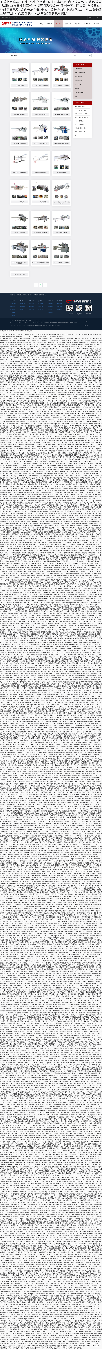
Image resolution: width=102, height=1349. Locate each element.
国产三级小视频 (62, 890)
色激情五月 (80, 1227)
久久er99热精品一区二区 (12, 967)
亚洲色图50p (80, 725)
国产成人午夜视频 (29, 854)
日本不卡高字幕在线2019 (84, 582)
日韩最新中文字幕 (25, 705)
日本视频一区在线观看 (13, 767)
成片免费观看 (57, 973)
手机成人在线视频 (46, 775)
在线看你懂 (29, 542)
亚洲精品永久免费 (27, 967)
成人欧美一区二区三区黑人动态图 (25, 457)
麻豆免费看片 (47, 586)
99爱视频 (77, 430)
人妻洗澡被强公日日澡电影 (89, 653)
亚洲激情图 (61, 1335)
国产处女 (15, 640)
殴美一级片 (10, 788)
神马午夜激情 (57, 1200)
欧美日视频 (14, 411)
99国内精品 (23, 397)
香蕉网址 (12, 944)
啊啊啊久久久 (45, 1177)
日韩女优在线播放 (79, 896)
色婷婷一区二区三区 (39, 1071)
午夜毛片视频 (72, 1079)
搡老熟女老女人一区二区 (35, 363)
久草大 (63, 415)
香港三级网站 (80, 613)
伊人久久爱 (9, 675)
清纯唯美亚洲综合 (96, 852)
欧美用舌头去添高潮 (54, 419)
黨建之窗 (31, 303)
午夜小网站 (48, 596)
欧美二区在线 (41, 852)
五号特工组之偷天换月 (25, 1260)
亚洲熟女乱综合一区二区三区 (21, 340)
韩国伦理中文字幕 (42, 345)
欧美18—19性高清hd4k (71, 1231)
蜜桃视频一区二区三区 (49, 442)
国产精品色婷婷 (40, 1021)
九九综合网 (40, 544)
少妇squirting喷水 (92, 711)
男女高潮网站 (84, 1056)
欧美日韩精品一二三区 (55, 929)
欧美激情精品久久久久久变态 (41, 571)
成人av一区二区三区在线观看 (9, 682)
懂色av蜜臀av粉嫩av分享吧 (82, 361)
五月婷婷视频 (16, 592)
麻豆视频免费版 (37, 1229)
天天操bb (69, 415)
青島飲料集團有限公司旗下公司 (9, 18)
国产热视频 (35, 615)
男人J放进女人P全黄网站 (44, 417)
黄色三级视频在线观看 (58, 546)
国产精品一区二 (65, 892)
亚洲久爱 (89, 1098)
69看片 (45, 727)
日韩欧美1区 (25, 471)
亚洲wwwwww (51, 384)
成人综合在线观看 (79, 744)
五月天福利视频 (57, 524)
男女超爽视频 (45, 673)
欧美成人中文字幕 (91, 1061)
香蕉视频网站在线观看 (71, 644)
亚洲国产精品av (21, 609)
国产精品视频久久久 (79, 1260)
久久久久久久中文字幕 (95, 794)
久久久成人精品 (83, 1341)
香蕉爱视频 (60, 1002)
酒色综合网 (25, 834)
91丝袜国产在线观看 (26, 419)
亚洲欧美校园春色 (69, 482)
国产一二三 (21, 825)
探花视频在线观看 (92, 401)
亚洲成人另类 (97, 586)
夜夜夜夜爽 (82, 784)
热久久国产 (84, 990)
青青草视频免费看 (12, 417)
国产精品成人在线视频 (32, 730)
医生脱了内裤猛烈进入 (26, 694)
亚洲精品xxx (74, 1015)
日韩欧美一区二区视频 (35, 1225)
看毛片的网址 (83, 1044)
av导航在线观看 (38, 913)
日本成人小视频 (57, 417)
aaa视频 (83, 432)
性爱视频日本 (4, 361)
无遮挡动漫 (88, 688)
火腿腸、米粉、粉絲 (80, 128)
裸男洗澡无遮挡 (33, 977)
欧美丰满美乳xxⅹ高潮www (69, 382)
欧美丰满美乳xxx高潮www (36, 771)
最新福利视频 (13, 582)
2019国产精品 (4, 1104)
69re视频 (17, 1083)
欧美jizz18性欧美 (41, 1050)
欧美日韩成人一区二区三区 (18, 665)
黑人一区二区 (61, 979)
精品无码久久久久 (59, 867)
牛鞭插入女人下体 (8, 842)
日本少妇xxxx (59, 1144)
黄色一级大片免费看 (12, 900)
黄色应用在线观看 (69, 1065)
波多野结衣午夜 (73, 823)
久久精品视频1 (52, 761)
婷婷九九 (16, 1117)
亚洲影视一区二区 (96, 792)
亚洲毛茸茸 (63, 625)
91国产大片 (76, 569)
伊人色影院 (18, 790)
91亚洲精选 (15, 469)
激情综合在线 (72, 975)
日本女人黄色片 (47, 1154)
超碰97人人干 (47, 796)
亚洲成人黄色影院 (25, 1044)
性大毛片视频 (21, 1302)
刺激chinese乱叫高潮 (39, 1292)
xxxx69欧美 (58, 436)
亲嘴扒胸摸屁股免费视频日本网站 (90, 929)
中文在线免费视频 (82, 1233)
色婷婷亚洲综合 (74, 1036)
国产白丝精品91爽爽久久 (25, 1177)
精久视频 (17, 673)
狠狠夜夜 (80, 1256)
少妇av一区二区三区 (93, 1346)
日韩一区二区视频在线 (20, 755)
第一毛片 (66, 786)
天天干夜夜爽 (57, 492)
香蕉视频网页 (12, 1063)
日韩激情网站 (52, 640)
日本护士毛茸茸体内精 (26, 784)
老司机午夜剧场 (36, 488)
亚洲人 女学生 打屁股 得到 (57, 397)
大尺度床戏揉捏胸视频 (60, 682)
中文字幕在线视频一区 (90, 717)
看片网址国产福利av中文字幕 (71, 419)
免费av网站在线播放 (23, 384)
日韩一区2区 (34, 1000)
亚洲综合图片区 (57, 457)
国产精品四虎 (29, 378)
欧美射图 (40, 351)
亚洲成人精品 (62, 394)
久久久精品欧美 (51, 1237)
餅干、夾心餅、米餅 (80, 110)
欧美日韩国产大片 (93, 1050)
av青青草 (95, 1267)
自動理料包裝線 (79, 92)
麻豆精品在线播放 (46, 988)
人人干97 (80, 915)
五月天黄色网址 (42, 449)
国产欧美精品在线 (87, 430)
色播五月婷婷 (81, 842)
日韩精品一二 (91, 463)
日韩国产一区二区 (89, 551)
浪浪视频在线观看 (55, 609)
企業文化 (12, 312)
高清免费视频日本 (13, 700)
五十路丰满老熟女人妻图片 (72, 773)
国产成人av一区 (73, 372)
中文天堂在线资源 (40, 513)
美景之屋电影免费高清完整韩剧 (87, 1196)
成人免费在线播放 (18, 1081)
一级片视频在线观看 (61, 434)
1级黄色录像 (93, 740)
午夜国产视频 (66, 507)
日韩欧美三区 (96, 359)
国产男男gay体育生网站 (43, 584)
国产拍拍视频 (25, 488)
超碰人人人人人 (47, 682)
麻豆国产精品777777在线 (50, 467)
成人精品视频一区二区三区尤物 (21, 571)
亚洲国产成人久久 (47, 1098)
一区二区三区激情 (55, 996)
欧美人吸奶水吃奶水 (32, 927)
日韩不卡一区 (56, 347)
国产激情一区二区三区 (65, 859)
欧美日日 (86, 592)
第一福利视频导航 (90, 925)
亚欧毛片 (45, 503)
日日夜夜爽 (81, 1212)
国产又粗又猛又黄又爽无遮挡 (53, 576)
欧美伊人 (81, 669)
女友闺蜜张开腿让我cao (94, 611)
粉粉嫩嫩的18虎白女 (38, 521)
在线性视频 (63, 913)
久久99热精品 (22, 1248)
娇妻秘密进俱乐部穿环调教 (82, 959)
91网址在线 (30, 1042)
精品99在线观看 (17, 1267)
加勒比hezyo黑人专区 (74, 411)
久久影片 (62, 755)
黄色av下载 (88, 977)
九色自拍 (12, 374)
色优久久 (91, 1223)
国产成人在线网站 (96, 1142)
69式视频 (77, 948)
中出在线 (44, 875)
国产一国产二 (54, 900)
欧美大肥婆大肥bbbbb (47, 476)
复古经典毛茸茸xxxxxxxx (73, 413)
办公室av (16, 407)
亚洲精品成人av (78, 888)
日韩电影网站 (93, 1121)
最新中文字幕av (29, 646)
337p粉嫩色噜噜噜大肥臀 (11, 419)
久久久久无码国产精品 (22, 619)
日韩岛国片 (55, 374)
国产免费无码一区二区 (71, 1244)
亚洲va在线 (68, 1121)
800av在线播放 (6, 365)
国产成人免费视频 (76, 359)
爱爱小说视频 (11, 650)
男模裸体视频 (96, 917)
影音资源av (76, 1121)
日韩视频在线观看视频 (55, 850)
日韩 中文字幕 (20, 1319)
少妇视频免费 (37, 994)
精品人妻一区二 (96, 1031)
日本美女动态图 (11, 388)
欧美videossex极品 (80, 794)
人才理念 (59, 303)
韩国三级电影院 (94, 496)
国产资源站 (83, 623)
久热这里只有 (97, 1194)
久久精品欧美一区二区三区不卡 (61, 1152)
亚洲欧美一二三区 (30, 1115)
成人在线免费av (51, 915)
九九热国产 (33, 621)
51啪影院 (38, 357)
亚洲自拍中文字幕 (76, 378)
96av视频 (66, 436)
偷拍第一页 (62, 844)
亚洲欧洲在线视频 (17, 1294)
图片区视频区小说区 (23, 821)
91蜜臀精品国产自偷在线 (93, 975)
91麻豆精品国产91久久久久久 (25, 480)
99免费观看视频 (68, 455)
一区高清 (29, 438)
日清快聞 (40, 303)
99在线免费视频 (76, 544)
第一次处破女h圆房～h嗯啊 (72, 1063)
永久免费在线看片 (95, 1341)
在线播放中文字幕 (73, 767)
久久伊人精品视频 (11, 569)
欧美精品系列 (47, 617)
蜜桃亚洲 (70, 1304)
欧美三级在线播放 (83, 349)
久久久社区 (30, 405)
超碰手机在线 (77, 746)
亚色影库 (40, 440)
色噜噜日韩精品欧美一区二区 (53, 569)
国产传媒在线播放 (94, 1206)
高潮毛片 (16, 559)
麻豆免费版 (81, 636)
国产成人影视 (42, 929)
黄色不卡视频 (93, 956)
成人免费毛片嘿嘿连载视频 (73, 909)
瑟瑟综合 (58, 659)
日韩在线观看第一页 (13, 846)
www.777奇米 (77, 501)
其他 (76, 96)
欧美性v (52, 1187)
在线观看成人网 (32, 950)
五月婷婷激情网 (17, 807)
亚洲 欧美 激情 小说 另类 (34, 1246)
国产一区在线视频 (44, 684)
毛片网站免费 (67, 457)
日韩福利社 (55, 1077)
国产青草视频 (97, 442)
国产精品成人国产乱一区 (27, 444)
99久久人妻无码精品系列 (19, 1067)
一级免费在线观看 (81, 1133)
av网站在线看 (28, 1144)
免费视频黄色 (33, 1052)
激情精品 (98, 996)
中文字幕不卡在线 (86, 1108)
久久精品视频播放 (6, 755)
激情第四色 (38, 983)
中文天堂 (87, 476)
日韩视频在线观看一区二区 (87, 399)
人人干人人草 (97, 409)
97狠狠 (24, 484)
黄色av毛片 (23, 977)
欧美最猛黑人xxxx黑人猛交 (88, 1048)
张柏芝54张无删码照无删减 (22, 526)
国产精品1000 (46, 592)
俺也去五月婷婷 (54, 1202)
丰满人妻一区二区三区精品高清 (87, 846)
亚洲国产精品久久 (30, 1341)
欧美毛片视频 (67, 713)
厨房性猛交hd (5, 1196)
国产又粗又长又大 (76, 786)
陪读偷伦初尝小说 (22, 1264)
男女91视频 (75, 484)
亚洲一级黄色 (70, 1135)
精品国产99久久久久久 (33, 1098)
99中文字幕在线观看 (46, 367)
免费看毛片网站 (59, 573)
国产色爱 (45, 940)
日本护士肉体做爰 (93, 894)
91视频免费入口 (18, 904)
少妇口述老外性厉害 (38, 1294)
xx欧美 (50, 875)
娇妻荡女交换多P (22, 388)
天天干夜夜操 (40, 904)
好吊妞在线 (77, 415)
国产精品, (7, 1252)
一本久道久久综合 (53, 669)
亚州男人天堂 (65, 567)
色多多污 (63, 1196)
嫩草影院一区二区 (60, 619)
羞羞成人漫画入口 (28, 513)
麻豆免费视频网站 (11, 752)
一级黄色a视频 (31, 1302)
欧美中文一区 (31, 345)
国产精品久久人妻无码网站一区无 (50, 782)
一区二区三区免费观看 (32, 988)
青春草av (23, 345)
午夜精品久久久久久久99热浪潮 (76, 906)
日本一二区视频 (26, 382)
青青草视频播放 (32, 484)
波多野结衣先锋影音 (14, 342)
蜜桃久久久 (92, 1171)
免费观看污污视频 (11, 863)
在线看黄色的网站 (8, 422)
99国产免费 (7, 446)
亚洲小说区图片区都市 (89, 850)
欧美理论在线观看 (63, 590)
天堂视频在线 (21, 405)
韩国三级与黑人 (95, 563)
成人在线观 (15, 601)
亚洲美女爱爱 (55, 1011)
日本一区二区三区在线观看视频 (88, 1069)
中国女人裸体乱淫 (54, 407)
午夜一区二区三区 (57, 369)
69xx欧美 (24, 1202)
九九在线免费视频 (36, 432)
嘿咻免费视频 (78, 1348)
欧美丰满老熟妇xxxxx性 (46, 382)
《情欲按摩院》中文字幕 (32, 698)
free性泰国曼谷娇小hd (89, 646)
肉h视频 (16, 1031)
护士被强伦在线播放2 (16, 1277)
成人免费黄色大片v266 (58, 411)
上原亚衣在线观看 (89, 713)
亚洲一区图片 (53, 1341)
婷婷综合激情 (93, 1237)
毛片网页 (21, 1231)
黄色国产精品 (68, 752)
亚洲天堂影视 (97, 688)
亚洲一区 (27, 852)
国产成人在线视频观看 (59, 802)
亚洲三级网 (55, 665)
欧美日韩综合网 (13, 721)
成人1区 (89, 865)
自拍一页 (8, 717)
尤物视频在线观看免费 (57, 909)
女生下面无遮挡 (30, 584)
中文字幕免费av (52, 1071)
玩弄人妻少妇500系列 (90, 503)
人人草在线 (25, 777)
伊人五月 (3, 782)
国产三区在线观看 (56, 519)
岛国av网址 (86, 927)
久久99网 (37, 1177)
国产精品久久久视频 (45, 1125)
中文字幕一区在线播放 (95, 1248)
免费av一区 (44, 879)
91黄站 (6, 478)
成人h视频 (3, 709)
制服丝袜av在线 (90, 1217)
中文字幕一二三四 (14, 625)
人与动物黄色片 (77, 648)
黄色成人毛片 (70, 613)
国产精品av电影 (40, 948)
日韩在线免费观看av (47, 436)
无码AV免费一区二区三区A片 (9, 386)
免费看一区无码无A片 (37, 1198)
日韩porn (85, 411)
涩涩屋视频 (43, 580)
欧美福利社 (47, 376)
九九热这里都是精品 (84, 1250)
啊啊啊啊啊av (64, 879)
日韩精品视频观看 (77, 345)
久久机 (63, 1067)
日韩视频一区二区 (30, 365)
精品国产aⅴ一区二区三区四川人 (46, 946)
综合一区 (45, 1312)
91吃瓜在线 (48, 1027)
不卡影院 (68, 1002)
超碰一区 (40, 569)
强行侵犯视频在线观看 (46, 1119)
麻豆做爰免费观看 (60, 486)
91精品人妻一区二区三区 (29, 623)
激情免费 (83, 1314)
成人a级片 (64, 1021)
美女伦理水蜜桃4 (13, 1133)
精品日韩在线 (51, 1194)
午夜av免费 (79, 977)
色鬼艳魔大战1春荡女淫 (30, 1119)
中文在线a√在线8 (37, 567)
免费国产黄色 (12, 1300)
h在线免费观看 (78, 796)
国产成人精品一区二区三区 (44, 848)
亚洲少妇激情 (19, 586)
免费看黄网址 (34, 499)
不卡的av (95, 923)
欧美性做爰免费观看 (27, 842)
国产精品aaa (4, 399)
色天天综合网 (38, 588)
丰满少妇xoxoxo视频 (90, 915)
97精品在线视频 (74, 434)
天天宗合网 (24, 759)
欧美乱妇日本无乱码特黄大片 (9, 636)
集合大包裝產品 (79, 124)
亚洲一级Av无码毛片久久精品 (46, 598)
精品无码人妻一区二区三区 (8, 565)
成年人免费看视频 (22, 1331)
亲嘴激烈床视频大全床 (14, 1185)
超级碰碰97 (14, 542)
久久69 (98, 492)
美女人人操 (8, 1129)
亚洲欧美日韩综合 (46, 644)
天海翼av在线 (26, 1304)
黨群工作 (68, 24)
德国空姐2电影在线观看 (65, 1198)
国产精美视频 (57, 736)
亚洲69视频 (80, 748)
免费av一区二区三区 (55, 1235)
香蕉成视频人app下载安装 (41, 765)
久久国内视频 (20, 725)
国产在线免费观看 (48, 709)
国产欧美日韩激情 (40, 892)
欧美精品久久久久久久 (40, 886)
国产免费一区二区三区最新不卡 (84, 882)
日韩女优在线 (96, 1165)
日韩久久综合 (10, 1198)
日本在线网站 (80, 721)
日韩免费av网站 (63, 815)
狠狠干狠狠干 (63, 453)
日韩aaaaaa (95, 1077)
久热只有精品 (84, 898)
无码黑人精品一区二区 (29, 440)
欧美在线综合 (47, 861)
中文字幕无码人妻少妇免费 (30, 372)
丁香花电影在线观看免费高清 (32, 986)
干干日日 (47, 896)
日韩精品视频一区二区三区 (14, 505)
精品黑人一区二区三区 (29, 827)
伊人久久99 (58, 1348)
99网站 (58, 496)
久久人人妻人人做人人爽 (56, 530)
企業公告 (40, 309)
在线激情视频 (72, 817)
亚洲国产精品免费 (33, 517)
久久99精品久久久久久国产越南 (70, 340)
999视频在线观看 (91, 871)
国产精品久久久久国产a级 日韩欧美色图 (54, 1327)
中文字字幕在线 (44, 715)
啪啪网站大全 (81, 969)
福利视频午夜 (70, 931)
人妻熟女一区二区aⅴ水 (55, 482)
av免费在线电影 (96, 1119)
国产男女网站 (41, 821)
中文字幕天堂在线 (40, 378)
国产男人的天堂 (54, 1206)
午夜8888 (7, 555)
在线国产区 (45, 340)
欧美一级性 (46, 642)
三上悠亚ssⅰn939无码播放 (44, 823)
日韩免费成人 (18, 1002)
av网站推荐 (88, 669)
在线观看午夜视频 (49, 811)
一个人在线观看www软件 (50, 428)
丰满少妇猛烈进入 (48, 836)
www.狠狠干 (34, 1063)
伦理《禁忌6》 (95, 374)
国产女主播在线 (86, 1096)
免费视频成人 (89, 1273)
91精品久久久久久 (11, 923)
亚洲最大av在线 (57, 455)
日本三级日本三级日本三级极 (52, 917)
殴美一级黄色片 (96, 777)
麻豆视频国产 (10, 802)
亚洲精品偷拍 (60, 632)
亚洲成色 (78, 1052)
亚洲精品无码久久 (36, 413)
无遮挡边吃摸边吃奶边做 (51, 1167)
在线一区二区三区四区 (52, 1085)
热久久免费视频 (30, 1040)
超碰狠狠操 (90, 721)
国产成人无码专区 (18, 988)
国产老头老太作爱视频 (81, 455)
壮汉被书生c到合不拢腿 (69, 1250)
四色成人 (57, 777)
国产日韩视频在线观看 (33, 738)
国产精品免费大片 (88, 1054)
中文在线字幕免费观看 (72, 829)
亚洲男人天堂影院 (91, 613)
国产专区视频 (91, 784)
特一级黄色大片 (94, 857)
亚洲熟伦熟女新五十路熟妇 (73, 1123)
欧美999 (18, 777)
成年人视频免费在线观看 (58, 490)
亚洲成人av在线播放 (49, 613)
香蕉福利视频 (80, 576)
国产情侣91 (77, 911)
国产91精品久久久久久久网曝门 (85, 492)
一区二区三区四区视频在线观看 (78, 496)
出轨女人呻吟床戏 (55, 1325)
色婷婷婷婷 (47, 474)
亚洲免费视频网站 (58, 667)
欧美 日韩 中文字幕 (40, 750)
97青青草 (81, 1242)
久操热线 (94, 867)
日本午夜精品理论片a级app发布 (70, 653)
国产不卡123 (70, 476)
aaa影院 (84, 894)
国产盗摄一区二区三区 (36, 1027)
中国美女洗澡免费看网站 (43, 1160)
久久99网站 (33, 1339)
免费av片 (94, 827)
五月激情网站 (37, 442)
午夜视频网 (38, 1337)
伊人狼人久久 (15, 757)
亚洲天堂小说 (24, 1117)
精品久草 (47, 692)
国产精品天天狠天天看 (19, 873)
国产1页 (98, 1310)
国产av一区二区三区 (30, 557)
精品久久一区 (69, 904)
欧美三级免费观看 (47, 594)
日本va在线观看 (62, 886)
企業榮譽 (12, 309)
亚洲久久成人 (64, 669)
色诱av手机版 (46, 555)
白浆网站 (48, 1038)
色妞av (54, 1160)
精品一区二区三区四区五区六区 (21, 1252)
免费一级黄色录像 (11, 1017)
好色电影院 (8, 409)
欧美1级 (57, 944)
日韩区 (99, 446)
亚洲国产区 (83, 1244)
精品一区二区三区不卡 (59, 584)
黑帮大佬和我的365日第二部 (86, 788)
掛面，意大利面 (79, 121)
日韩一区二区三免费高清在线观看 (90, 484)
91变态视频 (15, 946)
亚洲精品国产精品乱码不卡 (90, 588)
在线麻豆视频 (96, 1279)
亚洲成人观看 (16, 717)
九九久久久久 (14, 449)
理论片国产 (67, 840)
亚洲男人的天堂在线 (77, 386)
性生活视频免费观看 (56, 478)
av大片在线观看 (77, 927)
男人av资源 (86, 859)
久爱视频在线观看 (81, 1011)
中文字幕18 (18, 1167)
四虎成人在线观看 (64, 765)
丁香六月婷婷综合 (82, 857)
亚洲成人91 (55, 1033)
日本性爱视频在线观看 (32, 800)
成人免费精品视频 (73, 802)
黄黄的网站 (90, 432)
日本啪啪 (49, 981)
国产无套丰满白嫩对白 (81, 1154)
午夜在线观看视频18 (10, 401)
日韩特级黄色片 (95, 1190)
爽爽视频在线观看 (68, 869)
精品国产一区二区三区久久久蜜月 (10, 494)
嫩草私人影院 (49, 544)
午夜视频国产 (22, 401)
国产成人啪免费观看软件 (24, 886)
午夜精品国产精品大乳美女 (34, 399)
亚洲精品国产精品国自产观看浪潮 (67, 392)
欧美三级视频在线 (6, 703)
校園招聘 (59, 309)
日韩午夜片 (56, 567)
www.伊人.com (78, 732)
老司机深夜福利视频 (88, 615)
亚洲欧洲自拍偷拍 (20, 1065)
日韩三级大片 (69, 338)
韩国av (84, 1023)
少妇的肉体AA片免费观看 (47, 882)
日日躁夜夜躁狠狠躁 (7, 998)
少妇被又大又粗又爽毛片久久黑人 (83, 1000)
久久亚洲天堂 (18, 655)
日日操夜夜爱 (91, 842)
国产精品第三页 (14, 594)
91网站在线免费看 (15, 1171)
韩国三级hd (18, 921)
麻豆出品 (26, 536)
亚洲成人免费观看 (8, 517)
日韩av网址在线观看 (34, 467)
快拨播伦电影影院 (34, 519)
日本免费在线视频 (90, 365)
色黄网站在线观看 (55, 698)
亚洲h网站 (11, 817)
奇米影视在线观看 (10, 1046)
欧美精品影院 (58, 752)
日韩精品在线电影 (95, 750)
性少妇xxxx (43, 1063)
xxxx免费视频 (35, 603)
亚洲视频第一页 (59, 688)
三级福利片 (70, 798)
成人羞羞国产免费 (20, 671)
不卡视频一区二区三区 (29, 392)
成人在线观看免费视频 (7, 530)
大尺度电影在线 (36, 555)
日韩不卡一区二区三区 (63, 494)
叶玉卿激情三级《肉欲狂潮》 (41, 1304)
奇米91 (49, 455)
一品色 (71, 536)
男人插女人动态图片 (34, 1312)
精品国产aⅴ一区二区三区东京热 (47, 621)
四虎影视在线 (63, 372)
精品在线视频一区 (50, 877)
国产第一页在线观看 (76, 471)
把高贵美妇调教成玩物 (24, 1013)
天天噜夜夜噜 (52, 1283)
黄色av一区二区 (23, 621)
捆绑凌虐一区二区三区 (48, 422)
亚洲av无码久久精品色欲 (32, 461)
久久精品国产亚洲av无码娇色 (59, 399)
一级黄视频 (29, 794)
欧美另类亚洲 (88, 386)
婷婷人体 (33, 852)
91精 (71, 588)
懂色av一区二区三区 (12, 740)
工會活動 (31, 309)
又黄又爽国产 (75, 761)
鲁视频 (19, 752)
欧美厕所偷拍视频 (6, 471)
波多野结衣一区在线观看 (45, 1158)
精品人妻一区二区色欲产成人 (61, 563)
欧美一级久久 (69, 565)
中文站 (90, 17)
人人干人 (45, 888)
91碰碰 (54, 1175)
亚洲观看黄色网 (26, 767)
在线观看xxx (43, 401)
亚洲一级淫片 (45, 890)
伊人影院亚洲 (30, 1221)
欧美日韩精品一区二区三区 (84, 1292)
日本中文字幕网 (44, 1296)
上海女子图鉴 (8, 353)
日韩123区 (44, 738)
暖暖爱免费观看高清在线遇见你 (56, 661)
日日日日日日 (21, 961)
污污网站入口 (4, 1171)
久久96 (36, 551)
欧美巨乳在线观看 (42, 1138)
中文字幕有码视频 (15, 372)
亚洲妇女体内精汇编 (45, 463)
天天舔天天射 (19, 426)
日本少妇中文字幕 (15, 850)
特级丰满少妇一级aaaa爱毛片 (78, 580)
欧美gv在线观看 (26, 719)
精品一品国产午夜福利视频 (52, 1056)
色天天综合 (69, 948)
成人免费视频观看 (41, 601)
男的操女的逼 (30, 696)
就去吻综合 (77, 588)
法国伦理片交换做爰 (56, 1100)
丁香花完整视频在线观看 (51, 634)
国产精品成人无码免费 (94, 675)
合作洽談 (50, 309)
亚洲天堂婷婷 (49, 777)
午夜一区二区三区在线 (42, 959)
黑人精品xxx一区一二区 (29, 780)
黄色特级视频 (81, 675)
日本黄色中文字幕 (74, 1021)
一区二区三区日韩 (84, 734)
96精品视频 (76, 1142)
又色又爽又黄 (86, 405)
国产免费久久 (24, 613)
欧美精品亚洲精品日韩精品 (28, 449)
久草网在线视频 (77, 426)
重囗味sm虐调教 (94, 886)
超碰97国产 (91, 480)
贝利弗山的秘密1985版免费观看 (89, 369)
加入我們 (96, 24)
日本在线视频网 (7, 1215)
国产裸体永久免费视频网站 (21, 534)
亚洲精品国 (27, 1321)
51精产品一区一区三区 (20, 617)
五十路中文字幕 (33, 665)
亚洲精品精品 (10, 790)
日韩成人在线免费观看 (50, 757)
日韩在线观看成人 (85, 449)
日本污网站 (41, 557)
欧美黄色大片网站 (88, 488)
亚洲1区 (33, 821)
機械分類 (22, 303)
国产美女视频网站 (33, 723)
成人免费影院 (27, 1156)
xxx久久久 (28, 524)
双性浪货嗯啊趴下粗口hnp (84, 1113)
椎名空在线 (4, 1121)
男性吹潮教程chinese (57, 349)
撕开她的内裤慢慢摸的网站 (65, 357)
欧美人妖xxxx (74, 929)
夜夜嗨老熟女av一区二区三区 (9, 628)
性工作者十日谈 (24, 453)
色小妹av (28, 844)
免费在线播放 (23, 546)
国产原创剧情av (40, 911)
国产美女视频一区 (78, 1173)
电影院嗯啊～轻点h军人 (33, 888)
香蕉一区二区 (87, 359)
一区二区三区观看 (91, 992)
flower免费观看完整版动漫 (31, 653)
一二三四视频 (66, 678)
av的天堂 (13, 952)
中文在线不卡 (67, 376)
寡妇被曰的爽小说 (29, 482)
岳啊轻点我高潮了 (11, 804)
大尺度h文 (11, 611)
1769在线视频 (26, 367)
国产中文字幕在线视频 (21, 675)
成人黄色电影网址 (75, 407)
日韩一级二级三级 (24, 528)
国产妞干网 (74, 451)
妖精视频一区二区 (8, 426)
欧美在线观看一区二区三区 (33, 503)
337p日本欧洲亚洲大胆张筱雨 (31, 428)
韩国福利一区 (14, 1227)
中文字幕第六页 (91, 1219)
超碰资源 (12, 394)
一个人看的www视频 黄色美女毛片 (86, 798)
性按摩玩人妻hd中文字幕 (57, 888)
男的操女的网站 (43, 484)
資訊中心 (77, 24)
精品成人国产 (68, 988)
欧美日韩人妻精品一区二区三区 (51, 871)
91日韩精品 (7, 942)
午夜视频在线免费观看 (37, 1133)
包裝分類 (22, 306)
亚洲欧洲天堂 (13, 1233)
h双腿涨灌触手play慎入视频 (31, 494)
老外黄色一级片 (62, 540)
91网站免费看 (70, 725)
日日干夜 (65, 986)
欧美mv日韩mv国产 (66, 1331)
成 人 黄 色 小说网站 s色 (55, 446)
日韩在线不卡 (39, 540)
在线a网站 (62, 1341)
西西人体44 (15, 1196)
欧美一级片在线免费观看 (26, 496)
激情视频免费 (22, 732)
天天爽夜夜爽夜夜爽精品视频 (62, 981)
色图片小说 (54, 765)
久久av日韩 (61, 534)
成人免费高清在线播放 (21, 678)
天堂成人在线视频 (95, 817)
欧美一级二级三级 (46, 1048)
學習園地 (31, 306)
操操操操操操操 (46, 492)
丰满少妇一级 (33, 1244)
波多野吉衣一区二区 (25, 900)
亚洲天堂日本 (21, 938)
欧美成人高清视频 (82, 482)
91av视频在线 (61, 363)
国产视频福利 (47, 353)
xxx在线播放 (35, 782)
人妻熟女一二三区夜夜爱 (64, 934)
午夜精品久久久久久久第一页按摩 (72, 1246)
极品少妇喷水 (83, 971)
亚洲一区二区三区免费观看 (9, 380)
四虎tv (24, 342)
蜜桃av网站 (68, 1173)
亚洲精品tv (32, 374)
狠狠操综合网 (81, 499)
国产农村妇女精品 (33, 347)
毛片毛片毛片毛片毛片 (40, 1013)
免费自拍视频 (85, 603)
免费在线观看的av (80, 1298)
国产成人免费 (41, 992)
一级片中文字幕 (15, 715)
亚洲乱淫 (70, 619)
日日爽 (26, 561)
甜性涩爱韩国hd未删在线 (67, 1115)
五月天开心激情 (94, 836)
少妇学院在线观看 (13, 769)
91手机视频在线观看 (14, 838)
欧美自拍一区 (75, 1317)
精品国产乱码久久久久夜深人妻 (73, 1025)
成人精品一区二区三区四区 (79, 1127)
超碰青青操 (81, 1061)
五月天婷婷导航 (30, 667)
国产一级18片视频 (79, 696)
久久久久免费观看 (22, 349)
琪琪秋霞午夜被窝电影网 (37, 632)
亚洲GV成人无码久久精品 (58, 430)
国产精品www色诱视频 (14, 544)
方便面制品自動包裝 (80, 106)
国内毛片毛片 (35, 1308)
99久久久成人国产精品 (7, 690)
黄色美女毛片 (53, 998)
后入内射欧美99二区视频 (27, 946)
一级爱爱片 (92, 451)
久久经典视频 (46, 413)
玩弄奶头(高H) (56, 555)
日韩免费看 (24, 632)
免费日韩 (77, 530)
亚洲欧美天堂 (37, 1002)
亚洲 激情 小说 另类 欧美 (58, 767)
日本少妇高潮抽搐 (89, 1100)
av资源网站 (85, 1121)
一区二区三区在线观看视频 (73, 596)
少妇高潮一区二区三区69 (22, 578)
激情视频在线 (22, 519)
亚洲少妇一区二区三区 (24, 1085)
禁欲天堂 (21, 542)
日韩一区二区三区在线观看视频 (10, 488)
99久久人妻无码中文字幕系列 (74, 877)
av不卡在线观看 (80, 700)
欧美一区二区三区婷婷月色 (59, 942)
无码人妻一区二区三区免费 (14, 750)
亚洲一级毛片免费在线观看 (79, 1252)
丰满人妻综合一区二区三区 (83, 465)
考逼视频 (31, 661)
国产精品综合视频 (36, 655)
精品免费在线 (63, 1346)
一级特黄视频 (7, 640)
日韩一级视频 (86, 1115)
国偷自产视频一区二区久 (76, 942)
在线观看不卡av (69, 1273)
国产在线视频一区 (17, 365)
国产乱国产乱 (74, 1058)
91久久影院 (54, 965)
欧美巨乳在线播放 (36, 386)
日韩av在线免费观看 (87, 904)
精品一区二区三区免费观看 (26, 511)
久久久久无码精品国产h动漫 (48, 638)
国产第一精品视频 (55, 503)
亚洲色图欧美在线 (29, 807)
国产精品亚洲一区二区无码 (52, 532)
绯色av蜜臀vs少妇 (95, 819)
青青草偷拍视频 (27, 850)
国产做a (83, 1021)
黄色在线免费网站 (55, 438)
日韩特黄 (63, 900)
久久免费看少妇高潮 (43, 390)
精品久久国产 (36, 871)
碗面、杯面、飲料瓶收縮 (81, 117)
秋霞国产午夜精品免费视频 (36, 713)
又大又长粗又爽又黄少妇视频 (32, 415)
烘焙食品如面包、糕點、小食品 (82, 114)
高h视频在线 (77, 1040)
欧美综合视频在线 (70, 605)
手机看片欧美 (44, 551)
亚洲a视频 (6, 1019)
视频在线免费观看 (59, 1048)
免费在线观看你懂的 (60, 823)
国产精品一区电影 (69, 524)
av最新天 (10, 1321)
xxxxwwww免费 (65, 548)
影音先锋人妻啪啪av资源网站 (19, 430)
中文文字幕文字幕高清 (32, 1289)
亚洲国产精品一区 (53, 653)
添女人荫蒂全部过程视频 (27, 417)
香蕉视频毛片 (81, 1092)
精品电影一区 (50, 632)
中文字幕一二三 (88, 736)
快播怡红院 (10, 415)
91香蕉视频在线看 (21, 1254)
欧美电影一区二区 (88, 661)
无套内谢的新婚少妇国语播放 (74, 1008)
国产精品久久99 (52, 553)
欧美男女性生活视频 (35, 642)
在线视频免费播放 (55, 611)
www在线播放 (21, 861)
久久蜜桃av (8, 534)
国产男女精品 (88, 1131)
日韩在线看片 (44, 517)
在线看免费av (16, 446)
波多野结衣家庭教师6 (11, 465)
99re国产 (94, 449)
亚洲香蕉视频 (91, 936)
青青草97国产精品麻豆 (26, 588)
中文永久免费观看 (76, 390)
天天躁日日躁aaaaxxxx (40, 438)
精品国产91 (10, 442)
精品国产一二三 (26, 1079)
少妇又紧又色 (16, 934)
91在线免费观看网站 (54, 359)
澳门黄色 (8, 934)
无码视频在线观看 (68, 492)
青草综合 (66, 444)
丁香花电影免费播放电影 (90, 963)
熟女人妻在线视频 (30, 1104)
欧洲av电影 (47, 1081)
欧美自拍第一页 (42, 530)
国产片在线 (63, 1206)
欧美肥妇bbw (18, 986)
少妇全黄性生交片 (13, 634)
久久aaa (11, 413)
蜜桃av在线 (6, 1335)
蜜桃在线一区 (65, 438)
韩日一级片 (16, 471)
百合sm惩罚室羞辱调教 (66, 553)
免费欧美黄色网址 (58, 1204)
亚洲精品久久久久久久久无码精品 (54, 725)
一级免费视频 (67, 796)
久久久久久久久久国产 (94, 1260)
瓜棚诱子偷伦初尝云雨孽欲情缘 (39, 349)
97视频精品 (20, 763)
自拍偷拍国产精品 (95, 821)
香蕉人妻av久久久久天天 (8, 1025)
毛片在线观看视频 (6, 467)
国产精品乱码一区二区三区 (90, 509)
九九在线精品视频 (87, 988)
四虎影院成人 (22, 1204)
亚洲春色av (88, 838)
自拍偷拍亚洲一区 (38, 596)
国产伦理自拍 (29, 959)
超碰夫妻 (22, 832)
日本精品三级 (94, 540)
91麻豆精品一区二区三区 (9, 961)
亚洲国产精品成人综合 (29, 598)
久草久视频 (3, 1262)
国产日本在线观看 (29, 904)
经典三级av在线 (42, 744)
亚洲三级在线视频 (90, 1162)
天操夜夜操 (38, 727)
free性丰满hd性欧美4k (9, 1204)
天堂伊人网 (50, 944)
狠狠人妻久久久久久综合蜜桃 (63, 615)
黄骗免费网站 (58, 1262)
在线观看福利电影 (36, 1108)
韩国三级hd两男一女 (80, 715)
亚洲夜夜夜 (51, 505)
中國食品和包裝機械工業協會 (38, 295)
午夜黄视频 (31, 376)
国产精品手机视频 (95, 486)
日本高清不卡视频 (89, 351)
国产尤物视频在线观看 (91, 353)
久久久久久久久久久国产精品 (21, 692)
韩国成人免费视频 (47, 488)
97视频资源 (35, 815)
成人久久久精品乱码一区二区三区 (66, 401)
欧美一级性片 (77, 736)
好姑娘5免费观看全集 (76, 436)
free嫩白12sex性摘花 (92, 380)
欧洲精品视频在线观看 (7, 669)
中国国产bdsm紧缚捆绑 (42, 1042)
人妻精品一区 (4, 1208)
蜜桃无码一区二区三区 (7, 551)
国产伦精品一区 (67, 611)
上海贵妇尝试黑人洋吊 (64, 657)
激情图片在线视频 (34, 611)
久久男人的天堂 (86, 617)
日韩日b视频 (33, 931)
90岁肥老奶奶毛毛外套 (49, 902)
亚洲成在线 (67, 586)
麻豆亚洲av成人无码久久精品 (15, 844)
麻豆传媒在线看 (18, 1115)
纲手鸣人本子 (10, 480)
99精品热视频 (76, 963)
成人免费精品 (42, 717)
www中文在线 (91, 719)
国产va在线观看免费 (70, 655)
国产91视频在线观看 (72, 1048)
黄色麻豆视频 (19, 1075)
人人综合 (38, 956)
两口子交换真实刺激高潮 (62, 607)
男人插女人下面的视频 (69, 671)
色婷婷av (79, 632)
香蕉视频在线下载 (90, 890)
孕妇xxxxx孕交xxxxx (13, 490)
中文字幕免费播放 (70, 675)
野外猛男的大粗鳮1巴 (34, 492)
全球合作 (87, 24)
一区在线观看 (73, 634)
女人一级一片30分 (78, 640)
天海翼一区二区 (24, 386)
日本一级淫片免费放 (81, 755)
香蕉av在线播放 (14, 567)
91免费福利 (22, 492)
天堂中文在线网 (86, 948)
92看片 (87, 536)
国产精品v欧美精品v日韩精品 (65, 811)
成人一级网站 (48, 1285)
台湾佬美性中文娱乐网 (22, 432)
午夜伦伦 (58, 898)
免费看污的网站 (28, 867)
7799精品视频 (71, 486)
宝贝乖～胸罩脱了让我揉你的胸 (76, 865)
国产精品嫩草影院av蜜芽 (11, 1108)
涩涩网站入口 (18, 1296)
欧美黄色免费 (11, 746)
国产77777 (84, 1281)
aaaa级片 (3, 904)
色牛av (22, 794)
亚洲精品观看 (83, 692)
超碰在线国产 (57, 1242)
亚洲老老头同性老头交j (50, 432)
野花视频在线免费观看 (39, 719)
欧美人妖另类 (87, 1019)
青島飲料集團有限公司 (23, 295)
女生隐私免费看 (62, 925)
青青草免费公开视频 (68, 555)
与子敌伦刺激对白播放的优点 (92, 378)
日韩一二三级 (7, 990)
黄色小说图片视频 (95, 363)
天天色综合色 (82, 1285)
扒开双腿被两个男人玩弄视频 (21, 555)
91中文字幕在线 (11, 1306)
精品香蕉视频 (67, 1254)
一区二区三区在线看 (36, 424)
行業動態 (40, 306)
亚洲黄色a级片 (35, 879)
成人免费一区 (72, 505)
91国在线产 (62, 711)
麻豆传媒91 (61, 409)
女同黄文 (54, 1129)
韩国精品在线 (44, 1325)
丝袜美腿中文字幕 (90, 1296)
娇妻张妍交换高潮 (50, 363)
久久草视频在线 (64, 1077)
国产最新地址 (18, 836)
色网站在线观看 (71, 355)
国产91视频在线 (80, 384)
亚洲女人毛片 (70, 1248)
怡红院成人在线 (68, 578)
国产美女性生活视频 (86, 1306)
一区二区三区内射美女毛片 (82, 474)
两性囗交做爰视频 (49, 934)
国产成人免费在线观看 (71, 369)
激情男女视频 (5, 411)
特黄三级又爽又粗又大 (8, 1250)
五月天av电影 (47, 973)
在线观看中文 (27, 813)
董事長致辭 (13, 303)
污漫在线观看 (14, 1113)
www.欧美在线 (27, 894)
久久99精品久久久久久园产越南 (80, 952)
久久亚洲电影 (97, 752)
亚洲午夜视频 (14, 397)
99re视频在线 (90, 861)
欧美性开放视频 (76, 561)
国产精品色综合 (9, 906)
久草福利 (15, 642)
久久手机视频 (50, 829)
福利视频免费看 (38, 1077)
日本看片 (82, 372)
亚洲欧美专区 (54, 340)
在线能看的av (67, 569)
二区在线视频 (11, 1314)
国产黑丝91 (51, 338)
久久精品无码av (88, 1308)
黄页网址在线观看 (51, 742)
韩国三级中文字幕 (64, 386)
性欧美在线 (58, 1142)
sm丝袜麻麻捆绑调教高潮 (18, 361)
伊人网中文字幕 (96, 859)
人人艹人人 (41, 721)
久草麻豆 (24, 713)
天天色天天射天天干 (51, 453)
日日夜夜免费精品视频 (68, 511)
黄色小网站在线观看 (48, 496)
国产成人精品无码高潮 (34, 902)
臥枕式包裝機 (78, 68)
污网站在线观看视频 (49, 983)
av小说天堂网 (68, 1219)
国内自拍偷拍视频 (47, 1156)
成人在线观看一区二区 (44, 365)
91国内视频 (15, 540)
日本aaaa (70, 430)
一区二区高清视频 (49, 936)
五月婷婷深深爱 (50, 1215)
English (97, 17)
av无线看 (27, 655)
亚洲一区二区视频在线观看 (38, 788)
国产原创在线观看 (83, 817)
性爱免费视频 (58, 875)
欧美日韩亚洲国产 (65, 428)
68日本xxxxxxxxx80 (50, 351)
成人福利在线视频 (60, 709)
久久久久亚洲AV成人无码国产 (59, 390)
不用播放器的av (25, 567)
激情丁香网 (6, 705)
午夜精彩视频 (68, 715)
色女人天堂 (22, 347)
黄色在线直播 (55, 673)
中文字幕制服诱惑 (8, 586)
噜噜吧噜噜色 (21, 1235)
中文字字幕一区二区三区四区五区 (38, 609)
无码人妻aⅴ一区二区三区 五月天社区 (29, 1017)
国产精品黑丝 (16, 648)
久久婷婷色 (32, 996)
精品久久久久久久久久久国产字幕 (55, 1302)
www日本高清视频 (30, 944)
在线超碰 (85, 873)
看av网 (54, 592)
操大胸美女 (14, 1148)
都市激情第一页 (67, 732)
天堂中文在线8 (28, 1333)
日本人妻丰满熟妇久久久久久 (88, 478)
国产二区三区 (66, 954)
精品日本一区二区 (77, 347)
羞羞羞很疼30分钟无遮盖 (48, 565)
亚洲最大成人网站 (31, 394)
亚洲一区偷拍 (69, 1154)
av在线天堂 (75, 834)
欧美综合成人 (52, 409)
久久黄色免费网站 (28, 1171)
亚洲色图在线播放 (70, 846)
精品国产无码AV (16, 390)
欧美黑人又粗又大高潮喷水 (17, 1221)
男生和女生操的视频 (26, 628)
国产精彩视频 (37, 628)
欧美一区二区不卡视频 (54, 578)
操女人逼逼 (77, 988)
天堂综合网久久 (79, 1156)
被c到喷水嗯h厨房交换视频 (49, 372)
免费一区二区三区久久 (82, 338)
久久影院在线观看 (68, 542)
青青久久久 (20, 746)
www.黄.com (61, 1044)
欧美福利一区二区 (44, 394)
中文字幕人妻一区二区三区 (66, 442)
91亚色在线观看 (81, 1004)
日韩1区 (88, 1067)
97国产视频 (25, 717)
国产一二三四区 (71, 559)
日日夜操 (31, 848)
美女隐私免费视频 (58, 413)
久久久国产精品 (51, 911)
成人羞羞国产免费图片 (58, 800)
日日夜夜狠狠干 (72, 807)
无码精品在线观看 (85, 667)
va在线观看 (23, 661)
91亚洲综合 (94, 1058)
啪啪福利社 (9, 940)
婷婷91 (66, 459)
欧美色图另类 (35, 565)
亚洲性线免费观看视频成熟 (82, 440)
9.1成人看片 (57, 671)
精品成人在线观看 (24, 782)
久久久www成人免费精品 (91, 426)
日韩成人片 (20, 1104)
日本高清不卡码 (84, 382)
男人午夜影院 (73, 815)
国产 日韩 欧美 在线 (89, 446)
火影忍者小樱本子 (35, 422)
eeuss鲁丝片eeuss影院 (71, 771)
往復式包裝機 (78, 80)
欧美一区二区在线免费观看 (58, 1256)
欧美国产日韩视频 (15, 780)
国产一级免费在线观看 (83, 1267)
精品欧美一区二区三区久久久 (54, 1131)
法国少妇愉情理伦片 (60, 817)
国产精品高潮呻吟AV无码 (54, 1025)
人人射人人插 (90, 628)
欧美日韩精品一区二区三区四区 (68, 692)
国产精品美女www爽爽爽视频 (50, 461)
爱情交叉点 (6, 469)
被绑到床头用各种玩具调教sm (45, 646)
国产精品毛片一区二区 (13, 1073)
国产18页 (98, 696)
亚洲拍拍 (32, 759)
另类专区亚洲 (52, 727)
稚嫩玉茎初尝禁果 (44, 665)
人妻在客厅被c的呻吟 (70, 417)
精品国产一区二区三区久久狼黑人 (13, 1008)
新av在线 (47, 411)
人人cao (62, 353)
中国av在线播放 (34, 1317)
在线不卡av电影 (19, 727)
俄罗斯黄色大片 (56, 507)
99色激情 (71, 1206)
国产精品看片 (31, 342)
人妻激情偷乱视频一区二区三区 (38, 397)
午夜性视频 (51, 580)
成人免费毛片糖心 (72, 1171)
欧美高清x (23, 459)
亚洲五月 (61, 703)
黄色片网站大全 (57, 376)
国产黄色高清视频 (83, 342)
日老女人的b (11, 786)
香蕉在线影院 (73, 540)
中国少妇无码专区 (42, 1341)
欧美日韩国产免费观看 (49, 357)
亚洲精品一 (12, 349)
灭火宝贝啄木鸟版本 (79, 611)
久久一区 (11, 503)
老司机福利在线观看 (71, 667)
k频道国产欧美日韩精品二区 (34, 1081)
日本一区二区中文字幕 (39, 338)
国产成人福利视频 (86, 521)
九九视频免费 (11, 1331)
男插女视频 (46, 590)
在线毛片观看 (49, 434)
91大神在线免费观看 (62, 1058)
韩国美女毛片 (40, 434)
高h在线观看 (9, 1167)
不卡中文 (18, 879)
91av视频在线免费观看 (90, 422)
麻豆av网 (24, 846)
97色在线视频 (43, 857)
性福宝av (22, 601)
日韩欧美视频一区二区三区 (14, 561)
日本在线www (7, 407)
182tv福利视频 (60, 476)
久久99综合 (12, 1085)
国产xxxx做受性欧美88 (81, 1198)
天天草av (76, 1314)
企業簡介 (12, 306)
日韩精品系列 (74, 424)
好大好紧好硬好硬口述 (83, 1065)
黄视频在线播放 (94, 1110)
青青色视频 (60, 675)
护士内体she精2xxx (14, 1304)
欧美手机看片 (65, 1221)
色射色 (59, 422)
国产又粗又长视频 (64, 451)
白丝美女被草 (36, 736)
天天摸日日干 (42, 559)
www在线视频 (5, 542)
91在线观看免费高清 (69, 750)
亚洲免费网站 (65, 603)
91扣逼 (2, 1167)
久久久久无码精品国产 (71, 478)
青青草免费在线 (52, 1292)
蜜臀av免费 (74, 727)
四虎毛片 (17, 1036)
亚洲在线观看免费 (53, 892)
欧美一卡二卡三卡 (77, 684)
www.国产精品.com (30, 1277)
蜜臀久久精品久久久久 (73, 1150)
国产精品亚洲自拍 (18, 800)
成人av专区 (97, 347)
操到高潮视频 (23, 634)
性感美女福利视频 (68, 465)
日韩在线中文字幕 (83, 750)
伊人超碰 (6, 792)
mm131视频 (95, 1215)
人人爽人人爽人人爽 (82, 813)
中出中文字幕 (90, 505)
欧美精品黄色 (55, 1190)
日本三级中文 (23, 996)
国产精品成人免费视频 (56, 738)
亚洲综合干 (93, 1198)
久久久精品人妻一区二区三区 (73, 1131)
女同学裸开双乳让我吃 (31, 1150)
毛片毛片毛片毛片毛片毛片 (23, 442)
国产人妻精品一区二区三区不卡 (30, 355)
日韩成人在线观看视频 (65, 440)
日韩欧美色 (88, 1173)
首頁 (41, 24)
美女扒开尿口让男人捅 (92, 1156)
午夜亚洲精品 (62, 351)
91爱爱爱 (52, 361)
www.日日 (40, 1104)
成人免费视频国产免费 (12, 355)
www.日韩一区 (5, 857)
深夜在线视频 (81, 1310)
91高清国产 (4, 1327)
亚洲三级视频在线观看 (54, 405)
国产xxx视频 (30, 601)
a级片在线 (93, 382)
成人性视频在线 (20, 1269)
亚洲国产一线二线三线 (90, 804)
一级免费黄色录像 (60, 690)
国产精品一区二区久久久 (48, 723)
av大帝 (13, 434)
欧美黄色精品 (76, 1235)
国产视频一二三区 (22, 374)
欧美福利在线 (81, 559)
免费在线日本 (32, 804)
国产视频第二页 (77, 804)
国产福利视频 (82, 1088)
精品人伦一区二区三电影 (30, 1187)
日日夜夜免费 (8, 867)
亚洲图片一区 (85, 867)
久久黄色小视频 (9, 557)
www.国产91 (92, 971)
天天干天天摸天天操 (59, 1125)
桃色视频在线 (80, 931)
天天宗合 (25, 592)
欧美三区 (92, 763)
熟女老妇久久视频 (52, 1115)
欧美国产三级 (28, 836)
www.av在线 (4, 594)
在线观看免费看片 (21, 669)
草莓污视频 (61, 565)
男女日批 (33, 536)
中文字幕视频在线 (49, 424)
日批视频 (98, 528)
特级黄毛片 (29, 877)
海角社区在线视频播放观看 (90, 415)
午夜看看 (32, 576)
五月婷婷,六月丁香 (27, 486)
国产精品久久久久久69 (22, 603)
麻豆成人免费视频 (71, 534)
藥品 (76, 135)
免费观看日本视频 (84, 727)
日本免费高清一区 (12, 996)
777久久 (13, 644)
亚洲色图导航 (27, 1077)
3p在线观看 (97, 1131)
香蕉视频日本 (76, 646)
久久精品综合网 (54, 879)
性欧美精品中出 (74, 986)
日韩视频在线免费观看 (33, 1269)
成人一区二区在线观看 (46, 573)
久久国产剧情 (97, 465)
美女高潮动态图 (5, 821)
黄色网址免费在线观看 (69, 973)
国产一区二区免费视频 (85, 453)
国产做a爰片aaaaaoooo (38, 578)
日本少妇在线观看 (25, 338)
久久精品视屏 (37, 709)
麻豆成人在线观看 (95, 367)
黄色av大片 (83, 875)
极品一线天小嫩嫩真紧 (50, 1335)
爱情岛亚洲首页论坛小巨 (69, 1212)
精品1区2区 (77, 488)
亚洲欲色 (45, 426)
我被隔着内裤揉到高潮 (24, 709)
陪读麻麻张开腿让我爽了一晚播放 (78, 403)
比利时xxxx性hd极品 (88, 394)
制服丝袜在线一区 (66, 648)
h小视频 (34, 898)
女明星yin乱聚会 (12, 782)
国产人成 (77, 904)
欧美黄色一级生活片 (63, 761)
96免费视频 (11, 432)
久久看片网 (17, 1223)
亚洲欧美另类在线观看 (69, 594)
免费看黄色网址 (33, 459)
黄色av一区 (8, 357)
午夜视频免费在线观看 (55, 1264)
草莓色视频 (15, 1092)
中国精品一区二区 (71, 688)
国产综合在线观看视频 (63, 345)
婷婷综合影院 (90, 372)
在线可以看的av (69, 1100)
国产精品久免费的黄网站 (23, 690)
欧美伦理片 (71, 682)
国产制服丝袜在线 (88, 1017)
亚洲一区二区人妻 (76, 1019)
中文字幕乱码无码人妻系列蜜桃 (47, 536)
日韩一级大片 (80, 1273)
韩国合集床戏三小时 (40, 630)
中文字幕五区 (88, 640)
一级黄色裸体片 (34, 430)
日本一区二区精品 (76, 446)
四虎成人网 (39, 376)
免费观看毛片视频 (41, 444)
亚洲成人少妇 (89, 696)
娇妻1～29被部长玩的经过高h (61, 705)
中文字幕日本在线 (59, 906)
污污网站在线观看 (93, 1004)
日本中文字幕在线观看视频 (51, 1127)
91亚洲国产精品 (47, 542)
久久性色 (64, 496)
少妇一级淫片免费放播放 (19, 376)
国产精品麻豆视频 (49, 388)
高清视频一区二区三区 (12, 459)
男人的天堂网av (53, 971)
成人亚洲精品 (26, 817)
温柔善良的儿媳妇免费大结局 (49, 1227)
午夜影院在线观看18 (63, 378)
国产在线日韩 (22, 992)
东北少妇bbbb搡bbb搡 (80, 1042)
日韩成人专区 (84, 821)
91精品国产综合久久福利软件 (21, 409)
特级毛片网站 (65, 551)
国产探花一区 (64, 634)
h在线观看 (65, 532)
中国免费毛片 (77, 859)
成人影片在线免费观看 (70, 717)
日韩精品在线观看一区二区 (81, 376)
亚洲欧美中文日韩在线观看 (90, 459)
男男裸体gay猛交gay (46, 615)
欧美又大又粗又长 (46, 563)
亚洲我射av (24, 673)
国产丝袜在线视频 (36, 613)
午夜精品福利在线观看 (13, 713)
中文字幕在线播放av (38, 1025)
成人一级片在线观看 (32, 865)
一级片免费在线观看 (89, 840)
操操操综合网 (60, 829)
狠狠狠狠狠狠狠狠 (95, 680)
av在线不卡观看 (46, 786)
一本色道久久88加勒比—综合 (76, 711)
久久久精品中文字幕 (9, 1264)
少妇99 (85, 526)
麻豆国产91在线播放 (6, 678)
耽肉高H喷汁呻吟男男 (39, 446)
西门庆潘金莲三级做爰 (19, 467)
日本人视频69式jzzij (39, 809)
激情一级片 (93, 892)
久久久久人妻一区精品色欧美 (69, 1146)
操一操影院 (75, 705)
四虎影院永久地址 (87, 419)
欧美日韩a (44, 838)
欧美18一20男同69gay (28, 625)
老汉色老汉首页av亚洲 (41, 794)
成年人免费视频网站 (50, 844)
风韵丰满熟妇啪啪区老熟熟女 (74, 1162)
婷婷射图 (24, 1194)
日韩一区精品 (33, 469)
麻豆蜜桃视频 (84, 809)
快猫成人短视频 (59, 825)
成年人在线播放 (15, 1283)
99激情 (2, 750)
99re (9, 1056)
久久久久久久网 (96, 734)
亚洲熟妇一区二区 (69, 1029)
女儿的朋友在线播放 (30, 351)
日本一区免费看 (33, 882)
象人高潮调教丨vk (35, 1200)
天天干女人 (93, 457)
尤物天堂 (11, 909)
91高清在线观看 (88, 596)
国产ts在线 (36, 703)
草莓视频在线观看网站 (69, 1242)
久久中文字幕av (84, 374)
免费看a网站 (37, 836)
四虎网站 (57, 382)
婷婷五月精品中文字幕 (15, 1262)
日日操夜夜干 (38, 725)
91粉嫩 (94, 1033)
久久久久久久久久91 (62, 424)
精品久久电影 (95, 727)
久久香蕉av (68, 1000)
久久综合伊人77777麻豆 (19, 476)
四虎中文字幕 (16, 1129)
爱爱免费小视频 (5, 1312)
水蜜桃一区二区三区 (85, 428)
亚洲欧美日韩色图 (54, 469)
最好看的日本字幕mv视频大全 (66, 342)
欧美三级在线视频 (34, 890)
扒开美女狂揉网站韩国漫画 (52, 465)
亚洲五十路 (79, 1100)
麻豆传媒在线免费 (69, 769)
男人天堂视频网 (95, 338)
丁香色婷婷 (61, 621)
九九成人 (7, 580)
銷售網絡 (50, 312)
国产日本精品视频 (20, 742)
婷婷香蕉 (81, 598)
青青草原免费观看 (90, 690)
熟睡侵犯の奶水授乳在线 (53, 680)
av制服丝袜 (36, 1273)
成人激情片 (9, 834)
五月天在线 (24, 1036)
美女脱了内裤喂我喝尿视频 (85, 682)
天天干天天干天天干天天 (29, 1206)
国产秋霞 (37, 784)
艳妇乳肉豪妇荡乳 (28, 369)
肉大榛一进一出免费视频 (36, 990)
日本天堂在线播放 (11, 363)
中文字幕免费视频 (85, 827)
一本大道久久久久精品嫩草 (67, 1061)
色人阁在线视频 (93, 1104)
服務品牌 (50, 303)
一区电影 (33, 965)
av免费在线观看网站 (27, 357)
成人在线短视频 (26, 532)
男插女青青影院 (66, 673)
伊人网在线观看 (93, 1152)
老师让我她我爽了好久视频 (62, 1210)
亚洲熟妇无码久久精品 (37, 453)
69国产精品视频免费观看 (12, 707)
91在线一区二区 (53, 1331)
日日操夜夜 (38, 694)
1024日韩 (98, 1273)
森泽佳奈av (4, 349)
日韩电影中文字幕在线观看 (52, 1246)
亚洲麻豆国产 (35, 1073)
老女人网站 (26, 1219)
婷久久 (10, 492)
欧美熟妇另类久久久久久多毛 (26, 975)
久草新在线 (85, 1063)
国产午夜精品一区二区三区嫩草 (78, 886)
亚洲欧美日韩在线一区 (43, 1033)
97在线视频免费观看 (64, 884)
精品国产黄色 (73, 453)
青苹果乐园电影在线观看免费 (37, 1194)
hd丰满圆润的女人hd (35, 617)
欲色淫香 (50, 671)
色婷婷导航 (97, 1204)
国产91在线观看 (5, 376)
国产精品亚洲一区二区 (17, 524)
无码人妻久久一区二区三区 (28, 769)
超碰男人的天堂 (33, 401)
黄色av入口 (92, 1056)
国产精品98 (45, 611)
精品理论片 (23, 1346)
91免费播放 (84, 967)
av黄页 (67, 1102)
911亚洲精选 (41, 1110)
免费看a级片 (78, 780)
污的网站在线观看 (67, 659)
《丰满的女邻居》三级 (19, 875)
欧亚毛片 (70, 515)
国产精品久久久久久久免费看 (44, 1031)
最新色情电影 (25, 965)
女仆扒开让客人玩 (6, 340)
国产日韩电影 (84, 625)
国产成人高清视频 (76, 1221)
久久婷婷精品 (53, 451)
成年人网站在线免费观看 (82, 792)
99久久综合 (33, 942)
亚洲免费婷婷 (32, 873)
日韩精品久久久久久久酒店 (41, 582)
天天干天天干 (50, 967)
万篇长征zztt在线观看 (61, 471)
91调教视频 (52, 1312)
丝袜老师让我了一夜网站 (77, 1208)
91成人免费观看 (97, 1221)
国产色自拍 (47, 802)
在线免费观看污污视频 (31, 1296)
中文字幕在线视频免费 (61, 956)
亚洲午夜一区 (96, 1150)
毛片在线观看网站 (58, 474)
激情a (80, 717)
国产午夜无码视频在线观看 (51, 415)
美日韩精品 (14, 347)
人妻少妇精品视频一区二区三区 (36, 1250)
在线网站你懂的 (19, 663)
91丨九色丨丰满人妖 (79, 1175)
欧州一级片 (21, 927)
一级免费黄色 (67, 1314)
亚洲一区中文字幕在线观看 (91, 1040)
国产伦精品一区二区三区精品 (83, 752)
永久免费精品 (4, 736)
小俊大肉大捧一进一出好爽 (40, 478)
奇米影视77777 (24, 424)
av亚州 (23, 1179)
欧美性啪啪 (6, 347)
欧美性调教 (23, 1100)
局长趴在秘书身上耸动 (23, 1314)
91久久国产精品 (58, 730)
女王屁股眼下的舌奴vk (49, 884)
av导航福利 (51, 950)
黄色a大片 (88, 409)
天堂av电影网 (94, 536)
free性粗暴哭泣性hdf (56, 426)
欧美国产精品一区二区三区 (63, 836)
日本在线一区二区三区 (74, 661)
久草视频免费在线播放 (83, 965)
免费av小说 (78, 503)
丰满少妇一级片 (66, 469)
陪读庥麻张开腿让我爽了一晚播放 (63, 961)
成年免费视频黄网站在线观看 (62, 963)
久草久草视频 (94, 1052)
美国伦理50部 (62, 1283)
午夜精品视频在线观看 (44, 374)
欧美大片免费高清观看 (65, 1040)
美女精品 (40, 898)
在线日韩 (56, 790)
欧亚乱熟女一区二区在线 (40, 409)
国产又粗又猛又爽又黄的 (16, 378)
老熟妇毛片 (85, 563)
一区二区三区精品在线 (83, 777)
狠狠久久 (68, 848)
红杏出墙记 (23, 1165)
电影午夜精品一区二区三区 (90, 775)
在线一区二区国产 (6, 711)
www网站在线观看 (71, 598)
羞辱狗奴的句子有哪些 (38, 619)
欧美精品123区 (24, 407)
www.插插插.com (68, 365)
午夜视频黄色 (79, 365)
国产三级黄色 (83, 740)
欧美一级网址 (28, 994)
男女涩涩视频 (77, 457)
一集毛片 (6, 394)
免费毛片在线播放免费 (63, 1090)
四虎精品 (5, 567)
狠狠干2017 (85, 678)
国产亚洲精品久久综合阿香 (74, 353)
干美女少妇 (37, 707)
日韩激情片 (65, 680)
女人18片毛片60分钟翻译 (46, 804)
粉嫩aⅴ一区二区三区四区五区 (27, 1300)
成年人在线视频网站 (35, 917)
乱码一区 (39, 511)
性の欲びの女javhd (46, 906)
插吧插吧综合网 (74, 571)
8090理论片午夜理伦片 (25, 863)
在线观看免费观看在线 (92, 723)
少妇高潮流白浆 (75, 590)
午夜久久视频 (86, 469)
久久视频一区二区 (91, 942)
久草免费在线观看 (68, 422)
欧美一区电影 (88, 347)
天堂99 (35, 734)
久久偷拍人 (85, 363)
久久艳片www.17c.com (75, 890)
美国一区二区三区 (23, 644)
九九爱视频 (37, 542)
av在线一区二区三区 (29, 390)
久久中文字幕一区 (12, 1038)
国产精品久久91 (35, 838)
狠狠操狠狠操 (72, 994)
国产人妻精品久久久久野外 (61, 827)
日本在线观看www (81, 1050)
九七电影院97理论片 (63, 1117)
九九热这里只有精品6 (90, 1254)
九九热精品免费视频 (13, 623)
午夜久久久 (57, 594)
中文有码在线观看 (14, 486)
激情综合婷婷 (95, 397)
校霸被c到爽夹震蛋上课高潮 (17, 902)
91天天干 (3, 588)
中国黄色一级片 (58, 586)
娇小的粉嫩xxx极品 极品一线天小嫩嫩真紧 (28, 998)
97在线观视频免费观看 (69, 788)
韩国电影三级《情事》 (72, 1158)
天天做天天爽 (80, 442)
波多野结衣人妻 (60, 1135)
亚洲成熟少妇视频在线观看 (37, 1148)
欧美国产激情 (15, 1056)
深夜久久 (75, 1210)
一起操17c (88, 442)
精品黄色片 (73, 669)
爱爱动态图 (16, 357)
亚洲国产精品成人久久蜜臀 (40, 380)
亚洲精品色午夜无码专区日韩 (15, 859)
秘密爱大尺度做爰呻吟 (80, 1337)
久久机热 (35, 382)
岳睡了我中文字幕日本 (83, 1075)
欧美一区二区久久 (81, 467)
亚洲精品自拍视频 (89, 345)
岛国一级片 (17, 834)
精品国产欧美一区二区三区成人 (13, 1125)
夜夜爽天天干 (94, 349)
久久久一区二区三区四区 (88, 519)
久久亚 (60, 1292)
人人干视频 (3, 486)
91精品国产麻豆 (67, 736)
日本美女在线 (91, 553)
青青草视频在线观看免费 (15, 994)
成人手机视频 (14, 784)
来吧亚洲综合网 (90, 565)
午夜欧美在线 (94, 1144)
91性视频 (3, 727)
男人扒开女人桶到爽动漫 (65, 1312)
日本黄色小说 (65, 1252)
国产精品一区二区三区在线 (57, 515)
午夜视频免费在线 (83, 1046)
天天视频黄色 (37, 796)
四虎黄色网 (23, 775)
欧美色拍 (85, 457)
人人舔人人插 (62, 807)
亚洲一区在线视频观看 (72, 573)
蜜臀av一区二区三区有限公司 (29, 1258)
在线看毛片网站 (10, 725)
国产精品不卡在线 (72, 621)
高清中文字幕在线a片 (41, 419)
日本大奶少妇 (4, 931)
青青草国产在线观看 (73, 394)
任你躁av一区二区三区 (35, 388)
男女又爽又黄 (37, 1183)
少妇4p (47, 480)
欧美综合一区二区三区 (91, 684)
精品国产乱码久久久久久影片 (30, 686)
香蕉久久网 (42, 1058)
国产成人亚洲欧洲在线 (54, 1250)
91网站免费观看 (28, 750)
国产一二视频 (46, 1231)
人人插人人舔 (16, 894)
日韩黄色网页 (59, 1102)
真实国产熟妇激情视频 (83, 397)
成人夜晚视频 (95, 761)
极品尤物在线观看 (42, 605)
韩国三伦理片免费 (38, 844)
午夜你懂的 (38, 884)
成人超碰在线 (23, 469)
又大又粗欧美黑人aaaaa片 (82, 578)
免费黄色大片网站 (31, 979)
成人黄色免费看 (34, 1331)
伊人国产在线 (95, 780)
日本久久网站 (93, 1287)
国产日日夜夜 (70, 397)
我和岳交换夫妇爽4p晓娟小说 (13, 630)
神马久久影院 (36, 1123)
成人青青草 (82, 1346)
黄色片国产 (73, 399)
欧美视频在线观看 (83, 940)
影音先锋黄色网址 (13, 694)
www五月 (39, 854)
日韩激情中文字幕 (51, 540)
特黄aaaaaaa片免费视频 (78, 921)
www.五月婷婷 (52, 807)
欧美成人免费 (15, 971)
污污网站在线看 (24, 499)
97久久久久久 (30, 605)
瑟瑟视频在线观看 (14, 761)
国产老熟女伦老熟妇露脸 (92, 357)
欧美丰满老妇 (27, 1011)
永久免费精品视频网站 (31, 463)
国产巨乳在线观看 (69, 738)
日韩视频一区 (13, 496)
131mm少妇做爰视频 (31, 1008)
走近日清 (12, 301)
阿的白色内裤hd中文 (67, 1052)
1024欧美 (14, 1248)
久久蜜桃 (42, 1029)
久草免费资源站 (78, 838)
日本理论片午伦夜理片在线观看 (43, 538)
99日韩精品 (11, 983)
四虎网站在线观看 (31, 530)
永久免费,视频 (60, 967)
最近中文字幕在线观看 (53, 557)
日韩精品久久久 (58, 617)
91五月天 (78, 542)
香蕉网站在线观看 (53, 719)
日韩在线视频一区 (42, 996)
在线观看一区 (38, 811)
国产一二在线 (75, 494)
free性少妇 (3, 979)
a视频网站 (63, 665)
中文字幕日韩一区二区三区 (81, 630)
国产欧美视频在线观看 (55, 750)
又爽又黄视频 (76, 507)
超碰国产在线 (28, 538)
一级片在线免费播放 (59, 792)
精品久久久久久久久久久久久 (72, 509)
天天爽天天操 (41, 944)
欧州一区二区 (69, 474)
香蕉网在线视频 (12, 521)
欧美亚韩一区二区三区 (56, 528)
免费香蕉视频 (37, 757)
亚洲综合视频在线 (46, 603)
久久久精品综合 (35, 1094)
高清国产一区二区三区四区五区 (89, 730)
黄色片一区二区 (36, 1061)
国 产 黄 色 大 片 (52, 755)
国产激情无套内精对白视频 (29, 1083)
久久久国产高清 (41, 625)
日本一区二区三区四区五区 (18, 359)
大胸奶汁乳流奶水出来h (17, 865)
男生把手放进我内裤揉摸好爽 (42, 792)
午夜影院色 (40, 1069)
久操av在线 (85, 1052)
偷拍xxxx (62, 971)
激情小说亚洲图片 (50, 1044)
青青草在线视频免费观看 (75, 526)
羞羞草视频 (41, 1277)
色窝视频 (63, 526)
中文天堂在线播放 (95, 342)
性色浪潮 (75, 428)
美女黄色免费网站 (35, 700)
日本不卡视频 (26, 1123)
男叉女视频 (13, 1183)
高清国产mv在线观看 (40, 850)
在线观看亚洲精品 (64, 432)
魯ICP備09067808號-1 (54, 325)
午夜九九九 (27, 505)
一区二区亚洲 (19, 979)
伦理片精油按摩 (55, 517)
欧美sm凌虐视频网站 (78, 438)
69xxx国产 (3, 838)
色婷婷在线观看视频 (72, 546)
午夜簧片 (52, 345)
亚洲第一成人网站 (49, 655)
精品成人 (24, 723)
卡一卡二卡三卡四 (81, 938)
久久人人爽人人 (31, 1065)
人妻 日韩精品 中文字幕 (20, 990)
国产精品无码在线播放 (89, 1271)
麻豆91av (77, 519)
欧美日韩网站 (4, 850)
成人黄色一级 (70, 1185)
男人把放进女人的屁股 (33, 832)
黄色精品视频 (71, 1196)
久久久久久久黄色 (6, 796)
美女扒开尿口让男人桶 (19, 711)
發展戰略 (12, 315)
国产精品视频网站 (79, 900)
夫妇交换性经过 (29, 983)
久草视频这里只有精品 (36, 675)
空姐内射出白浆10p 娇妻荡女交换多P (51, 1000)
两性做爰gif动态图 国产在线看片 (21, 580)
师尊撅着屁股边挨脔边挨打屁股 (44, 486)
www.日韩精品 (33, 638)
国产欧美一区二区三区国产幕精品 (10, 369)
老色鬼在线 (62, 1071)
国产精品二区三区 (44, 1281)
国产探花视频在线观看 (32, 436)
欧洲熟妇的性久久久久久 (63, 646)
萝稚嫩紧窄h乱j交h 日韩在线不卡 (17, 869)
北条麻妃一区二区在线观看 (50, 648)
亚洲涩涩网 (39, 1262)
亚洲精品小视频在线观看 (18, 857)
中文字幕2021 (38, 411)
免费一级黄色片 (79, 536)
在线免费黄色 (60, 904)
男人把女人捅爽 (79, 1329)
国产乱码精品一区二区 (68, 944)
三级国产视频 (95, 469)
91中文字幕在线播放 (92, 576)
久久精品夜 (71, 686)
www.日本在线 (69, 384)
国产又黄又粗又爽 (42, 759)
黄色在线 (44, 859)
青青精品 (4, 1098)
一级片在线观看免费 (85, 923)
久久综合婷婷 (47, 1310)
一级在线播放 (25, 1175)
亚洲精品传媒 (58, 1314)
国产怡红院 (24, 594)
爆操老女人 (19, 557)
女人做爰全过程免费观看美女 (22, 703)
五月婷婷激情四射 (83, 594)
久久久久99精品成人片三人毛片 (35, 1142)
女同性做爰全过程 (10, 1000)
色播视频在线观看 (92, 636)
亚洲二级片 (28, 792)
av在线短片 (82, 1319)
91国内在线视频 (48, 690)
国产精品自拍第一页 (23, 1000)
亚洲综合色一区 (77, 840)
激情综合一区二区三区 (55, 444)
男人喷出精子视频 (21, 517)
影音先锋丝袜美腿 (14, 871)
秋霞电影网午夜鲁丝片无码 (85, 863)
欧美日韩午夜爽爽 (41, 1283)
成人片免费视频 (57, 365)
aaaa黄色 (52, 551)
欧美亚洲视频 (82, 1129)
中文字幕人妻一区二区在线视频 (87, 388)
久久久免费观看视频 (50, 440)
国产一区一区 (96, 667)
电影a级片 (31, 515)
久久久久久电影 (84, 367)
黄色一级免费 (58, 630)
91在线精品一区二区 (52, 526)
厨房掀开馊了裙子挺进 (30, 684)
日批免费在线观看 (35, 592)
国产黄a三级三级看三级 (93, 384)
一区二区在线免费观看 (28, 981)
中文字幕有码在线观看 (24, 596)
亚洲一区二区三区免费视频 (21, 1061)
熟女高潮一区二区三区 (44, 457)
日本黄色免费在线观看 (60, 1079)
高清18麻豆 (10, 1040)
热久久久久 (6, 476)
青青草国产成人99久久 (48, 700)
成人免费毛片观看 (6, 338)
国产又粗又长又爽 (24, 565)
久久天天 (30, 361)
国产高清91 (96, 436)
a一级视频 (24, 1056)
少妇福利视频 (47, 986)
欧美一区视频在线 (45, 459)
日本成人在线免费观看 (63, 484)
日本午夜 (82, 392)
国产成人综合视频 (58, 463)
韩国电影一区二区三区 (38, 384)
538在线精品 (70, 755)
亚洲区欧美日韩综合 (38, 526)
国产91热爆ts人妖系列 (17, 948)
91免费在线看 (38, 877)
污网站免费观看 (93, 1244)
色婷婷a (21, 721)
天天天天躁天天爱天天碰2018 (88, 694)
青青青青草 (93, 1123)
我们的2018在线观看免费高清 (62, 1104)
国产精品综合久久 (31, 1058)
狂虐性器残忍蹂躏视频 (47, 834)
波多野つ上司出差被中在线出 (10, 794)
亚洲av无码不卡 (59, 355)
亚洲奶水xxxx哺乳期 (71, 1269)
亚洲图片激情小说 (33, 775)
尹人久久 (43, 1298)
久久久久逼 (19, 415)
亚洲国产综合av (67, 744)
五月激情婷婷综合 (58, 596)
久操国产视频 (20, 434)
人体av (41, 921)
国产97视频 (93, 678)
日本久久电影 (17, 796)
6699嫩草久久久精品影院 (87, 815)
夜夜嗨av (81, 534)
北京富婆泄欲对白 (68, 782)
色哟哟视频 (23, 682)
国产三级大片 (7, 875)
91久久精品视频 (86, 340)
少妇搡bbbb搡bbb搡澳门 (81, 642)
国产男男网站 (55, 684)
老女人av (10, 727)
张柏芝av (10, 1212)
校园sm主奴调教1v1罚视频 (56, 559)
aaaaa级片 (11, 879)
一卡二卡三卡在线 (38, 817)
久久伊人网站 (46, 1017)
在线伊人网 (88, 436)
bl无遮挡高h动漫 (30, 663)
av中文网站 (56, 873)
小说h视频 (75, 1152)
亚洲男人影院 (39, 636)
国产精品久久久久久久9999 (24, 551)
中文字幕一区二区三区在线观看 (38, 451)
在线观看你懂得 (67, 698)
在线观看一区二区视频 (31, 1029)
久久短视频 (33, 717)
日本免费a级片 (59, 1008)
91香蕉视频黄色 (62, 723)
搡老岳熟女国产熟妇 (34, 682)
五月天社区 (92, 1127)
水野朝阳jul (44, 548)
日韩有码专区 (36, 340)
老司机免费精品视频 (28, 1129)
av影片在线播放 (47, 1200)
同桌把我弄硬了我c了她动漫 (73, 528)
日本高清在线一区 (51, 1198)
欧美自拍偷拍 (68, 1038)
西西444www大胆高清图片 (11, 759)
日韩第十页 (39, 576)
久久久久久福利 (84, 621)
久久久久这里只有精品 (22, 1198)
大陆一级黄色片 (87, 561)
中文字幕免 (77, 615)
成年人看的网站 (47, 840)
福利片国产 (14, 519)
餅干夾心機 (78, 84)
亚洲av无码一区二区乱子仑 (34, 1090)
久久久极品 (66, 538)
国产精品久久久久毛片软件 (78, 532)
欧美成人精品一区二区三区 (41, 1240)
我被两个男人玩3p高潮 (21, 403)
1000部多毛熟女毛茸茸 (39, 505)
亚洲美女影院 (84, 1335)
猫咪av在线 (45, 832)
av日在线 (9, 648)
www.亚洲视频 (8, 673)
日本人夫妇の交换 (22, 1306)
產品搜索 (22, 309)
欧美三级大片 (86, 538)
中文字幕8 (41, 1244)
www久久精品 (59, 1169)
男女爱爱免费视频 (46, 1275)
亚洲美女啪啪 (32, 569)
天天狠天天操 (82, 1079)
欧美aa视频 (78, 592)
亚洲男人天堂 (75, 832)
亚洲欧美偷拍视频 (61, 403)
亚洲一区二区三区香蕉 (35, 954)
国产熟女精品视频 (42, 482)
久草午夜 (86, 1123)
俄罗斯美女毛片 (61, 1106)
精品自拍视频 (20, 1098)
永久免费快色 (19, 503)
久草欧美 (24, 1287)
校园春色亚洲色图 (93, 1300)
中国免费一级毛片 (77, 551)
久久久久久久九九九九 (26, 884)
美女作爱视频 (51, 378)
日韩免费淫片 (39, 969)
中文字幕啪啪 (4, 784)
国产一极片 (9, 1031)
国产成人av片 (27, 796)
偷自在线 (66, 446)
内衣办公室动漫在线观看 (70, 367)
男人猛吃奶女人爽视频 (87, 705)
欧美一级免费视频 (96, 517)
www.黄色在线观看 (83, 355)
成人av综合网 (8, 1065)
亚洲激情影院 (69, 1204)
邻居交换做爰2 (87, 390)
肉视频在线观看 (35, 507)
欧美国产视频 (74, 663)
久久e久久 (68, 1175)
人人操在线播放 (5, 757)
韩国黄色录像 (23, 642)
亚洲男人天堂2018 (86, 771)
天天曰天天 (67, 1264)
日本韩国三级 (35, 1048)
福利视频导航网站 (66, 517)
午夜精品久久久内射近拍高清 (18, 819)
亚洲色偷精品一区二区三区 (40, 767)
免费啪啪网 (66, 588)
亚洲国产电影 (87, 786)
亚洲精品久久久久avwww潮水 (46, 342)
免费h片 (89, 744)
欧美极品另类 (11, 515)
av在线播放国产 (49, 969)
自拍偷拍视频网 (93, 524)
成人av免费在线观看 (63, 1317)
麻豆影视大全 (78, 659)
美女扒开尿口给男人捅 (75, 351)
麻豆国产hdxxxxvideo (35, 973)
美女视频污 (52, 819)
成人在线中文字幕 (34, 819)
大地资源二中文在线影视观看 (46, 392)
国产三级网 (86, 780)
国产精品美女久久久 (21, 422)
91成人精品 (60, 384)
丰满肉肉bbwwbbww (14, 367)
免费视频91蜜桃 (91, 1015)
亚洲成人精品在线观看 (67, 719)
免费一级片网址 (76, 950)
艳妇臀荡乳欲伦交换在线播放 (69, 740)
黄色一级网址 (22, 1329)
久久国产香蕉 (51, 1058)
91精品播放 (46, 369)
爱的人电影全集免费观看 (17, 399)
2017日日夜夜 (28, 1267)
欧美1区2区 (67, 426)
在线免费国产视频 (84, 1344)
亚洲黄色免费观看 (82, 524)
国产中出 (14, 621)
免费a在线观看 (72, 709)
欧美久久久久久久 (61, 505)
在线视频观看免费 (72, 971)
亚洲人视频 (57, 367)
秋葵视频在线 (76, 563)
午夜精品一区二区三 (63, 819)
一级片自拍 (61, 1019)
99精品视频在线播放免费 (16, 436)
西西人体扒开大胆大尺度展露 (38, 1264)
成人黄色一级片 (22, 919)
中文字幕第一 (39, 1248)
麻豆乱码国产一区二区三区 (48, 815)
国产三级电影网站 (51, 1096)
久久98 (23, 738)
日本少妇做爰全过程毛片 (55, 513)
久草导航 (54, 394)
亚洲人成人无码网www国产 (93, 877)
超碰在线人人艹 (54, 548)
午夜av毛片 (9, 742)
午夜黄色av (51, 401)
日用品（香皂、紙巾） (81, 131)
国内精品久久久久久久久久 (36, 732)
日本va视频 (96, 548)
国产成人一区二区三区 (84, 1085)
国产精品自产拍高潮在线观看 (12, 484)
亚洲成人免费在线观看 (83, 1029)
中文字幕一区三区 (48, 1004)
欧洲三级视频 (44, 927)
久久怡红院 (71, 1075)
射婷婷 (20, 482)
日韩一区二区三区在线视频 (84, 511)
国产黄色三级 (45, 519)
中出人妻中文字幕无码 (64, 927)
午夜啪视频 (48, 961)
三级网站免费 (40, 480)
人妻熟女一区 (18, 867)
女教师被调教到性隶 (35, 561)
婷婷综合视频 (76, 775)
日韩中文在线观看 (11, 915)
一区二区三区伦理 (80, 869)
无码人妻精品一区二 (19, 1154)
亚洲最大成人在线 (45, 347)
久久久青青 (88, 732)
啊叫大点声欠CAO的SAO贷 (88, 567)
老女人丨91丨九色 (15, 840)
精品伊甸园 (75, 1056)
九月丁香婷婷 (75, 1081)
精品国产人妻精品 (17, 1162)
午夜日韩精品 (34, 834)
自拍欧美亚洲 (74, 374)
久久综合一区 (79, 565)
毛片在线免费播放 (13, 546)
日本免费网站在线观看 (18, 438)
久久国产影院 (58, 1244)
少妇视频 (54, 692)
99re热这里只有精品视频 (61, 1310)
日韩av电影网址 (88, 909)
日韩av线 (11, 979)
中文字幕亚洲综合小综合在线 (30, 548)
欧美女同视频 (79, 357)
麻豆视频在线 (59, 338)
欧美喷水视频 (14, 1019)
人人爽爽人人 (71, 1233)
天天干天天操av (77, 1002)
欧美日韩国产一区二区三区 (60, 571)
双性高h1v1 (35, 640)
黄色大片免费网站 (86, 494)
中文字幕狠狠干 (40, 661)
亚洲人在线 (44, 819)
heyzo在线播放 (58, 1254)
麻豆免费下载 (63, 998)
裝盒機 (77, 88)
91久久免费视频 (32, 559)
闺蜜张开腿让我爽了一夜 (22, 353)
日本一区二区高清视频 (14, 392)
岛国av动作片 (20, 394)
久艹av (44, 455)
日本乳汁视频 (61, 798)
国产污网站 (35, 580)
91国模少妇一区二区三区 (42, 490)
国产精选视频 (91, 499)
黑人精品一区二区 (28, 896)
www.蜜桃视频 (45, 1258)
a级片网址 (28, 1273)
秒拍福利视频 (27, 790)
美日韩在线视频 (77, 713)
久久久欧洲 (85, 507)
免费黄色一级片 (27, 934)
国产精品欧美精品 (75, 459)
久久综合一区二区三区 (86, 823)
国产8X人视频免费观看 (78, 1117)
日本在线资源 (22, 363)
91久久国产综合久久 (66, 1027)
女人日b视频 (15, 705)
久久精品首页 (38, 465)
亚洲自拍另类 (70, 409)
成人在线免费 (43, 509)
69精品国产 (65, 359)
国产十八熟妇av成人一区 (94, 438)
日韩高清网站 (15, 738)
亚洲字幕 (11, 1135)
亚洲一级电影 (76, 469)
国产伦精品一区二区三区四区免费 (76, 463)
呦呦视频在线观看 (15, 428)
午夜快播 (75, 1323)
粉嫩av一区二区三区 (27, 761)
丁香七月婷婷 (20, 1250)
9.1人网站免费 (28, 630)
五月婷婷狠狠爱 (64, 952)
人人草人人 (6, 540)
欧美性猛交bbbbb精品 (32, 1088)
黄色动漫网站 (11, 509)
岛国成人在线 (4, 359)
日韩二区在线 (91, 773)
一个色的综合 (72, 480)
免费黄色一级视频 (64, 1192)
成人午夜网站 (26, 446)
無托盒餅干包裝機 (80, 72)
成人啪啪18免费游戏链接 (44, 667)
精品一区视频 (11, 763)
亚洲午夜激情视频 (8, 956)
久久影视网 (12, 698)
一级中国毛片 (49, 403)
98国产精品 (4, 1090)
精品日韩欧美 (18, 351)
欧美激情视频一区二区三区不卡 (44, 863)
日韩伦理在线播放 (83, 486)
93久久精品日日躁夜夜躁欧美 (66, 915)
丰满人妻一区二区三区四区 (41, 1011)
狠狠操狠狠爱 (29, 763)
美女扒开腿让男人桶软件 (59, 650)
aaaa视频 (68, 825)
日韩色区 (90, 1021)
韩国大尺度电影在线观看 (72, 1108)
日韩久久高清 (41, 1115)
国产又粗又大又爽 (69, 576)
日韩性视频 (93, 1063)
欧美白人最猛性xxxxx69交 (64, 882)
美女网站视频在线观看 (29, 1223)
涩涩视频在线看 (70, 977)
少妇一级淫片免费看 (13, 1287)
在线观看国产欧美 (29, 590)
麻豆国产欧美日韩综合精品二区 (44, 773)
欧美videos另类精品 (14, 1146)
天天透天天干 (71, 628)
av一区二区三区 (39, 963)
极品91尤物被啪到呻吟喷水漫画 (59, 380)
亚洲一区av (58, 538)
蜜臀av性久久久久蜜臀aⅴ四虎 (63, 1165)
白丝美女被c (89, 598)
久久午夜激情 (45, 546)
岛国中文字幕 (25, 507)
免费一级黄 (86, 471)
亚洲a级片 (13, 938)
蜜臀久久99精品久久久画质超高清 (33, 680)
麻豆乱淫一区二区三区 (26, 411)
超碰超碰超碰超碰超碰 (74, 363)
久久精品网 (62, 1304)
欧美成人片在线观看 (21, 906)
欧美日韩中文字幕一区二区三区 (68, 902)
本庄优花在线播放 (35, 673)
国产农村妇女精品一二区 (11, 898)
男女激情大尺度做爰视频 (13, 598)
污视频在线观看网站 (70, 636)
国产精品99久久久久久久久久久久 (27, 509)
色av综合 (56, 353)
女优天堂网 (55, 1304)
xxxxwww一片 (37, 940)
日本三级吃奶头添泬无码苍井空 (21, 615)
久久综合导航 (85, 761)
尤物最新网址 (68, 838)
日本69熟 (50, 919)
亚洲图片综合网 (35, 644)
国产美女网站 (57, 1046)
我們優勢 (50, 306)
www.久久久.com (53, 1196)
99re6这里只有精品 (32, 563)
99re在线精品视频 (88, 544)
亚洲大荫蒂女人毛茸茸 (10, 482)
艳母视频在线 (64, 374)
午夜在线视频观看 (26, 748)
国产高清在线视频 (26, 971)
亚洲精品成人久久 (58, 1038)
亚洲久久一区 (8, 1002)
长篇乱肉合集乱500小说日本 (49, 499)
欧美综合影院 (66, 1325)
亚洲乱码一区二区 (62, 1289)
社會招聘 (59, 306)
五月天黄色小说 (11, 405)
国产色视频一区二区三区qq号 (37, 359)
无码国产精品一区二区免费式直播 (90, 634)
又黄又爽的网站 (70, 632)
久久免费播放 (92, 1129)
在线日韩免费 (87, 1002)
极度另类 (15, 338)
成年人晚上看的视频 (13, 548)
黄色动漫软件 (80, 409)
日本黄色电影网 (57, 796)
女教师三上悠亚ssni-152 (76, 723)
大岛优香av (55, 1036)
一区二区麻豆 (75, 432)
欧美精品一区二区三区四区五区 (57, 809)
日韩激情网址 (22, 569)
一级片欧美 (81, 401)
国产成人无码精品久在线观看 (16, 563)
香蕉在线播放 (57, 542)
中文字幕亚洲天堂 (6, 559)
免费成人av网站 (73, 449)
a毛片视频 (3, 983)
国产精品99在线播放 (39, 553)
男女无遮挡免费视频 (24, 521)
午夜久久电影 (68, 1083)
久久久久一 (62, 694)
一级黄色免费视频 (35, 471)
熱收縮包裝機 (78, 76)
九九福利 (4, 879)
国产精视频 (38, 369)
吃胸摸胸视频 (10, 501)
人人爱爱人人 (32, 744)
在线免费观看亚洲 (35, 1015)
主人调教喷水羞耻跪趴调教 (15, 1021)
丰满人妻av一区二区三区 (63, 804)
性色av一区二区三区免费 (54, 1181)
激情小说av (4, 698)
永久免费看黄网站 (93, 663)
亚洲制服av (24, 1158)
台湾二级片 (11, 1098)
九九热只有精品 (9, 798)
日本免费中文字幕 (55, 1094)
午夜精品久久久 (8, 986)
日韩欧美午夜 (29, 727)
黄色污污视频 (80, 871)
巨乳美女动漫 (27, 1002)
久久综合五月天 (49, 1339)
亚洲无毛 (38, 496)
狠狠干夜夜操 (50, 904)
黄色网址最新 (75, 603)
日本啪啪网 (44, 698)
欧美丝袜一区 (91, 906)
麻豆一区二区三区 (18, 584)
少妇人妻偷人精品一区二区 (82, 1033)
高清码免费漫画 (34, 906)
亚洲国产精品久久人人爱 (52, 1221)
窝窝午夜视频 (61, 1171)
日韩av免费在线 (84, 902)
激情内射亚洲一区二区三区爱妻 (30, 607)
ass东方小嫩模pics (18, 696)
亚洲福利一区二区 (14, 1202)
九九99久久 (75, 848)
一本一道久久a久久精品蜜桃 (9, 815)
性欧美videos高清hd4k (61, 1098)
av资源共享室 (5, 519)
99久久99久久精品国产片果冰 (74, 638)
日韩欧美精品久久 (26, 809)
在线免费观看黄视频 (93, 1298)
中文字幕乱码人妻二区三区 (38, 407)
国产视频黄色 (76, 678)
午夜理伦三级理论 (12, 588)
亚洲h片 (17, 842)
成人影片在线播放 (36, 353)
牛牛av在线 (44, 1331)
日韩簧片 (91, 623)
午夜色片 (7, 615)
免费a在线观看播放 (47, 355)
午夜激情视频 (77, 1254)
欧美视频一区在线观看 (10, 1027)
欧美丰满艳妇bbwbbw (26, 465)
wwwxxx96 (6, 813)
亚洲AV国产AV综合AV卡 (62, 544)
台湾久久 (41, 1038)
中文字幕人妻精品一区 (47, 501)
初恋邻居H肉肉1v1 (62, 580)
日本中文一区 (30, 540)
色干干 (16, 492)
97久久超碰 (83, 663)
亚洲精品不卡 (81, 1006)
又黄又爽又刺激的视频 (87, 546)
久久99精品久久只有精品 (93, 782)
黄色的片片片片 (62, 707)
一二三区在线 (16, 440)
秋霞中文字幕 (84, 424)
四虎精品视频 (54, 740)
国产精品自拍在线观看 (17, 455)
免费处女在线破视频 (42, 740)
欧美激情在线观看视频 (73, 1271)
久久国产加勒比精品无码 (15, 463)
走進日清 (49, 24)
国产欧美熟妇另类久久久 (86, 417)
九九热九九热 (66, 347)
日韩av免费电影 (11, 975)
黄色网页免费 (90, 686)
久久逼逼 (13, 1104)
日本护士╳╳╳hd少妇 (83, 983)
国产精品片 (24, 1052)
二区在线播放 (62, 449)
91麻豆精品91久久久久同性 (64, 361)
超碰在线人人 (83, 451)
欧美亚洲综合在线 (40, 405)
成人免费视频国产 (67, 521)
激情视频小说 (61, 613)
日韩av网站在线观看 (55, 509)
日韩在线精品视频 (24, 380)
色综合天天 (45, 561)
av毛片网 (92, 738)
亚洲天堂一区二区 (70, 349)
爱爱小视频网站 (13, 917)
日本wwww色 (49, 659)
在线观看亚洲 (86, 950)
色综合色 (52, 484)
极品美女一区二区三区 (89, 609)
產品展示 (58, 24)
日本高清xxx (78, 1094)
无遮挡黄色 (35, 367)
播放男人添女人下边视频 (24, 553)
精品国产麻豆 (44, 430)
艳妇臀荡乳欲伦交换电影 (67, 467)
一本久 (12, 1240)
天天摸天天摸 (14, 499)
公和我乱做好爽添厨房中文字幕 (10, 1158)
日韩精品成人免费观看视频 (77, 936)
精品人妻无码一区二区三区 (11, 532)
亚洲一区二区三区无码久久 (69, 461)
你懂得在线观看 (26, 871)
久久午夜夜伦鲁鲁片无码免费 (37, 669)
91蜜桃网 (5, 1277)
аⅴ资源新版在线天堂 (35, 634)
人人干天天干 (30, 434)
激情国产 (61, 638)
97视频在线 (64, 407)
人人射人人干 (45, 507)
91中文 (61, 1269)
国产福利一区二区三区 (83, 769)
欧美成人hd (66, 1181)
